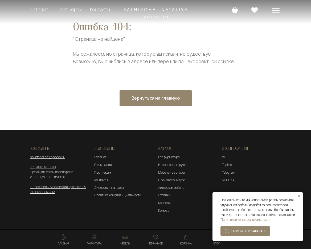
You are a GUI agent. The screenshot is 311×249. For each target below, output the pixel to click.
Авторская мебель (171, 187)
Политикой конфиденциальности (245, 219)
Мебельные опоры (171, 172)
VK (224, 157)
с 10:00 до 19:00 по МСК (47, 177)
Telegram (228, 172)
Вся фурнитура (168, 157)
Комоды (164, 210)
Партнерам (70, 9)
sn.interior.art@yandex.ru (47, 157)
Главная (100, 157)
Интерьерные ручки (172, 164)
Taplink (227, 164)
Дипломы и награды (109, 187)
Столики (164, 195)
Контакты (100, 9)
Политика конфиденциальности (117, 195)
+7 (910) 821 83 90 (43, 167)
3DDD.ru (228, 180)
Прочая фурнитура (171, 180)
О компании (103, 164)
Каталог (39, 9)
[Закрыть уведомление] (299, 196)
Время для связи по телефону (51, 172)
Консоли (164, 203)
